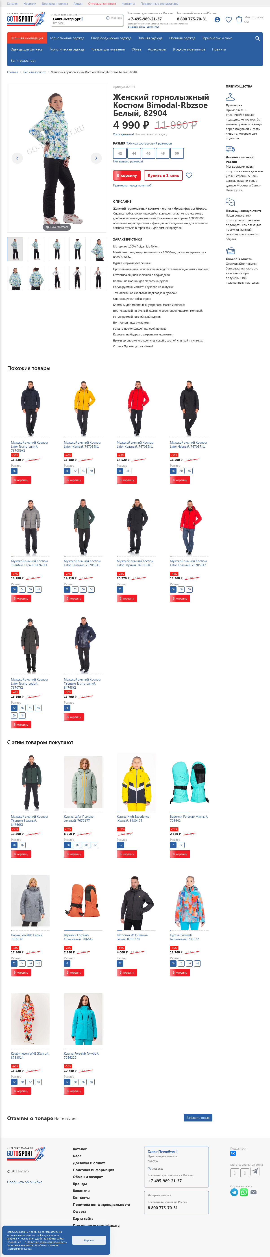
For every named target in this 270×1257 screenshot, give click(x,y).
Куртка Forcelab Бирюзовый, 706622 (184, 937)
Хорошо (89, 1240)
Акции (78, 3)
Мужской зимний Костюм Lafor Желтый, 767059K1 (82, 444)
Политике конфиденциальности (46, 1242)
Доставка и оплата (55, 3)
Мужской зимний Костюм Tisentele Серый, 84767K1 (29, 563)
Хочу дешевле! (123, 134)
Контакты (128, 3)
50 (177, 153)
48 (163, 153)
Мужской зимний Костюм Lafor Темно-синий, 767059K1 (29, 446)
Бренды (80, 1183)
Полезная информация (93, 1169)
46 (148, 153)
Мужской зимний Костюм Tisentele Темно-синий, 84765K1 (82, 683)
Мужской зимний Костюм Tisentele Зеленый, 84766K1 (29, 820)
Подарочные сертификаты (160, 3)
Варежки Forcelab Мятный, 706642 (189, 818)
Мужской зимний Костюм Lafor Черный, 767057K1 (188, 444)
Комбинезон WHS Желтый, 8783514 (30, 1055)
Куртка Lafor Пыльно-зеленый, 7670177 (79, 818)
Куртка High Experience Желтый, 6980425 (133, 818)
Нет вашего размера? (128, 161)
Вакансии (81, 1190)
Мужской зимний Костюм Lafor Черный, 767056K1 (135, 563)
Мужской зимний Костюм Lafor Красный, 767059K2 (188, 563)
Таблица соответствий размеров (149, 143)
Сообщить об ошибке (24, 1181)
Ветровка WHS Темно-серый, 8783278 (132, 937)
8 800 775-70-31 (192, 19)
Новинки (30, 3)
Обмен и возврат (88, 1176)
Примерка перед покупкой (132, 185)
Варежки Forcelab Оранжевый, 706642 (78, 937)
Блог (77, 1155)
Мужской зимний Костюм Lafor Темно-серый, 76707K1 (29, 683)
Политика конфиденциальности (101, 1204)
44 (134, 153)
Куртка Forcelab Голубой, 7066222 (81, 1055)
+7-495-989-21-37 (145, 19)
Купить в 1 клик (163, 175)
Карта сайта (83, 1218)
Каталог (12, 3)
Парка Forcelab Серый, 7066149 (27, 937)
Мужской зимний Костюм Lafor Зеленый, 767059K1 (82, 563)
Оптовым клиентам (102, 3)
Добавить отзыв (198, 1117)
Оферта (79, 1211)
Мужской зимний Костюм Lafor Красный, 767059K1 (135, 444)
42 (120, 153)
